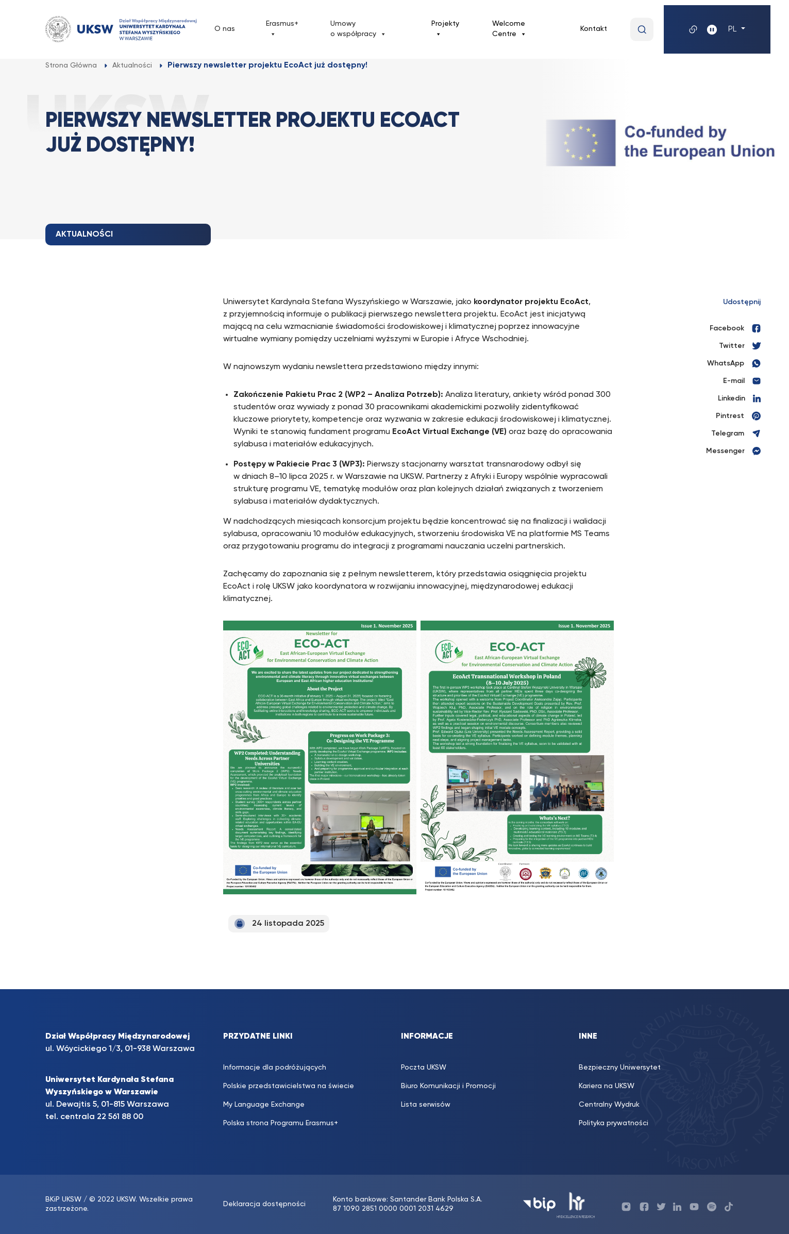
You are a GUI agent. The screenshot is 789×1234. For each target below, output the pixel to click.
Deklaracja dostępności (264, 1204)
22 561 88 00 (120, 1117)
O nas (224, 28)
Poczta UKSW (423, 1067)
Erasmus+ (282, 29)
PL (733, 29)
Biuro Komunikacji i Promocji (448, 1086)
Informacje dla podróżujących (274, 1067)
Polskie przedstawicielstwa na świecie (288, 1086)
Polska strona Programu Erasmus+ (280, 1123)
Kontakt (593, 28)
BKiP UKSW (64, 1199)
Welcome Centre (509, 29)
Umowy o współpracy (358, 29)
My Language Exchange (264, 1104)
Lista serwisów (425, 1104)
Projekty (445, 29)
